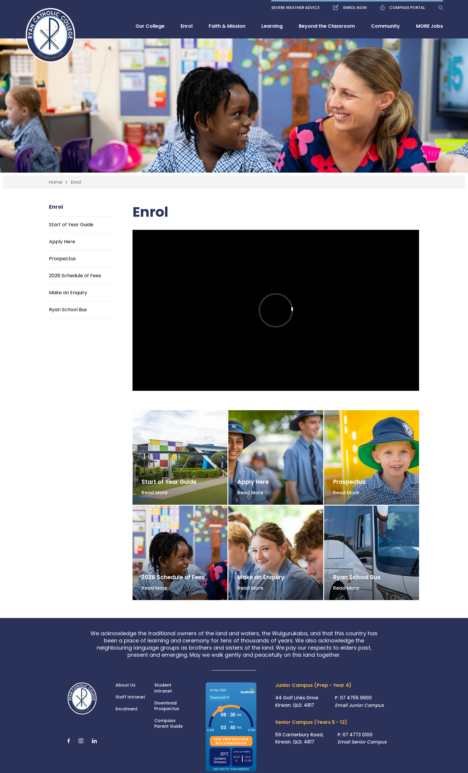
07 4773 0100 (357, 735)
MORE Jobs (429, 26)
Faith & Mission (227, 26)
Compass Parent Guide (168, 723)
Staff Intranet (130, 697)
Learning (272, 26)
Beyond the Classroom (327, 26)
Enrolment (127, 709)
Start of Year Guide (71, 224)
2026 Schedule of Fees (75, 275)
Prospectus (62, 258)
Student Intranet (163, 688)
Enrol (187, 26)
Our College (150, 26)
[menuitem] (150, 26)
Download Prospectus (166, 706)
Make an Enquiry (68, 292)
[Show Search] (440, 7)
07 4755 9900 (356, 698)
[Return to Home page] (46, 31)
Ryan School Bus (68, 309)
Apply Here (62, 241)
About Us (126, 685)
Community (385, 26)
